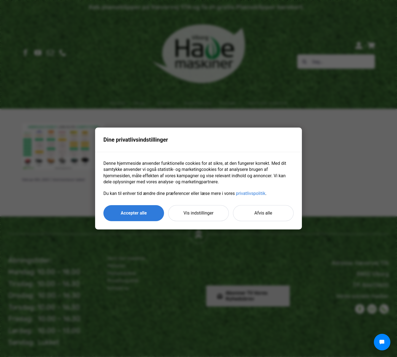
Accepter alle (134, 213)
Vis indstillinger (199, 213)
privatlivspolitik (250, 193)
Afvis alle (263, 213)
